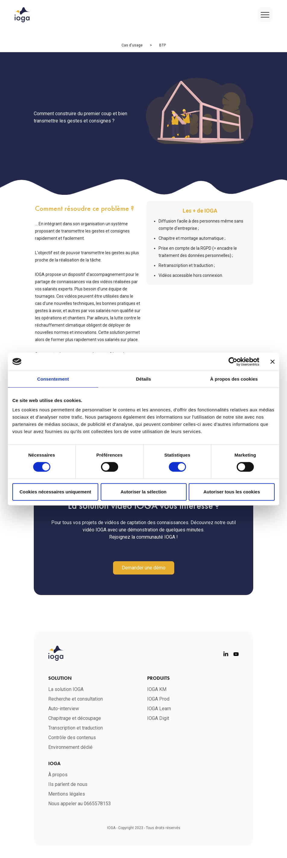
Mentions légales (66, 794)
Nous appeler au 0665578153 (80, 803)
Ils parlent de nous (67, 784)
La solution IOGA (66, 689)
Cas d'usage (132, 45)
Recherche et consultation (75, 699)
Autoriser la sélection (144, 491)
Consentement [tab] (53, 379)
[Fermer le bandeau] (272, 361)
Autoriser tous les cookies (231, 491)
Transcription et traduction (75, 728)
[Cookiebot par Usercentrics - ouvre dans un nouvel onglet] (233, 361)
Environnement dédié (70, 747)
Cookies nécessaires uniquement (55, 491)
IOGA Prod (158, 699)
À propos (58, 774)
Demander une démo (144, 568)
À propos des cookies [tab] (234, 379)
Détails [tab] (143, 379)
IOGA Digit (158, 718)
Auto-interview (63, 708)
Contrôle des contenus (72, 737)
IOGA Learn (159, 708)
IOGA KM (156, 689)
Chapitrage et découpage (74, 718)
